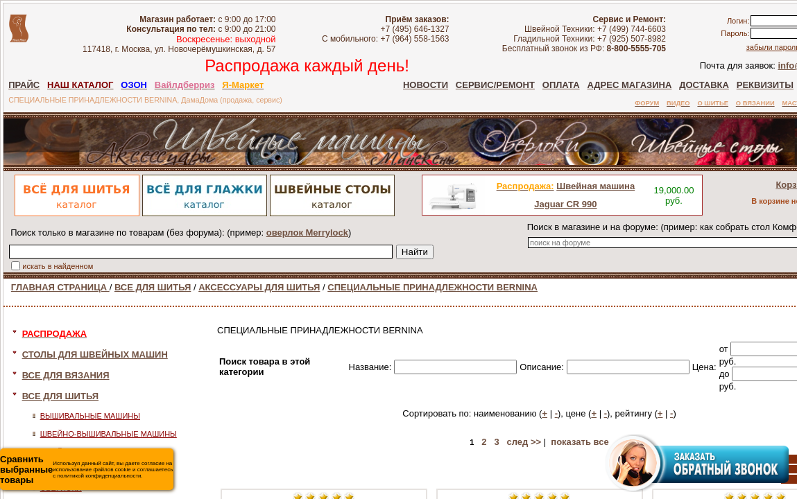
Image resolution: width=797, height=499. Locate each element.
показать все (579, 442)
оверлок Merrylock (307, 232)
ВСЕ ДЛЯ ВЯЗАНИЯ (66, 375)
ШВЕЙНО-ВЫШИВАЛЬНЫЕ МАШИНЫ (108, 434)
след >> (523, 442)
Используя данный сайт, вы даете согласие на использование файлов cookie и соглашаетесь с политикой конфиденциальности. (86, 469)
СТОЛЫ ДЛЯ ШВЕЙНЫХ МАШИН (95, 354)
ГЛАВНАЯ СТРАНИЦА (60, 287)
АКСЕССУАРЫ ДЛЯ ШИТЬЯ (259, 287)
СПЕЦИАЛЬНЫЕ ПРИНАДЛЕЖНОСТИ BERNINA (432, 287)
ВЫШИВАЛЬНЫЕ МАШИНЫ (90, 416)
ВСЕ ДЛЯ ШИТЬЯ (152, 287)
